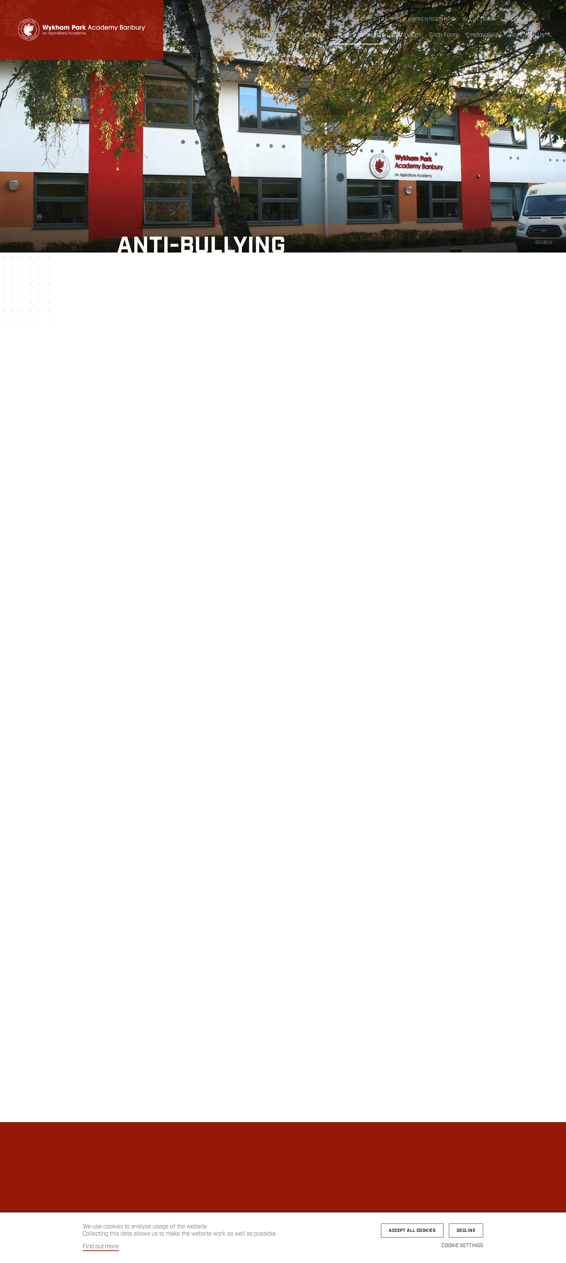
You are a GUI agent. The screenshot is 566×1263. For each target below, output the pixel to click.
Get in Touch (479, 19)
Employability (483, 35)
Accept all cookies (412, 1230)
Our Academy (308, 35)
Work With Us (526, 35)
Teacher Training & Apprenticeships (404, 19)
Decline (466, 1230)
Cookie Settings (462, 1245)
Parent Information (358, 35)
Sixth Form (443, 35)
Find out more (101, 1246)
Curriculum (406, 35)
